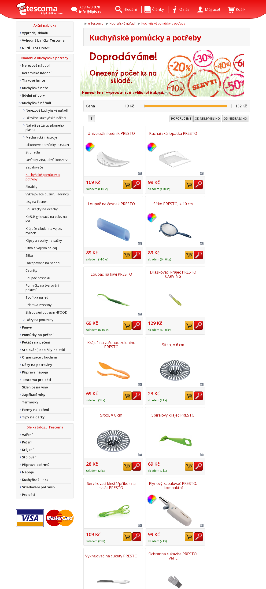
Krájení (27, 449)
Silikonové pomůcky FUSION (47, 145)
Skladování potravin (38, 487)
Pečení (27, 442)
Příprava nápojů (35, 372)
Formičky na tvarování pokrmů (42, 287)
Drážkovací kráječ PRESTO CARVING (223, 203)
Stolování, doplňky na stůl (43, 350)
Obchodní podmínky (86, 566)
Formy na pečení (35, 409)
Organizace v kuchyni (39, 357)
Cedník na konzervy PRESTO (223, 414)
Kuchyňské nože (35, 88)
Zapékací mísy (33, 394)
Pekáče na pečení (36, 342)
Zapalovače (34, 167)
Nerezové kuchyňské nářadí (47, 110)
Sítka (29, 255)
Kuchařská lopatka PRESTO (167, 133)
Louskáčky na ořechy (42, 209)
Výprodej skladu (35, 33)
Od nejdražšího (235, 119)
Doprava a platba (84, 559)
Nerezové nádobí (36, 65)
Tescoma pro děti (36, 379)
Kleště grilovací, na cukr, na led (46, 218)
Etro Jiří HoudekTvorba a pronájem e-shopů (229, 571)
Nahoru (236, 483)
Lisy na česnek (37, 201)
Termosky (30, 402)
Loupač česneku (38, 278)
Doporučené (181, 119)
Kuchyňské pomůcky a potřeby (43, 176)
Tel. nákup (78, 573)
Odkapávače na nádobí (43, 263)
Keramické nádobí (37, 73)
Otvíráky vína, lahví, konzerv (46, 159)
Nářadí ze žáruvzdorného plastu (45, 127)
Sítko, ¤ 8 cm (223, 273)
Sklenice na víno (35, 387)
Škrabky (31, 186)
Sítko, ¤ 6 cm (167, 273)
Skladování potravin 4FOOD (46, 312)
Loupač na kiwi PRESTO (167, 203)
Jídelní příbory (33, 95)
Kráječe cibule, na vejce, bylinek (44, 230)
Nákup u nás (80, 579)
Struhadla (33, 152)
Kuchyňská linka (35, 479)
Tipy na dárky (33, 417)
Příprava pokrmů (35, 464)
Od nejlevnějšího (207, 119)
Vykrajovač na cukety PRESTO (110, 414)
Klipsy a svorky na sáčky (44, 240)
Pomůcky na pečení (37, 335)
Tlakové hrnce (33, 80)
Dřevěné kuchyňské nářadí (46, 118)
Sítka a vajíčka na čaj (41, 248)
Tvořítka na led (37, 297)
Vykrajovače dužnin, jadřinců (47, 194)
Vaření (27, 434)
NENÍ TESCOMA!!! (36, 48)
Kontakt (76, 552)
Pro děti (28, 494)
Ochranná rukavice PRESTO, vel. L (166, 414)
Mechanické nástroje (41, 137)
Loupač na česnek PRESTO (223, 133)
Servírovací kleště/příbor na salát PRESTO (166, 344)
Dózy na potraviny (39, 320)
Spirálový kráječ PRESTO (110, 344)
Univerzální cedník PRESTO (110, 133)
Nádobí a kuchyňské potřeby (44, 58)
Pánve (27, 327)
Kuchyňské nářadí (36, 103)
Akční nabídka (44, 25)
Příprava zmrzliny (39, 305)
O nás (74, 546)
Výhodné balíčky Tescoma (43, 40)
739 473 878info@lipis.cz (90, 9)
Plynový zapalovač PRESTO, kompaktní (223, 344)
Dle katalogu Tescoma (44, 427)
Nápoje (28, 472)
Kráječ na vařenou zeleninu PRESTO (111, 273)
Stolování (29, 457)
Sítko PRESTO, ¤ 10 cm (110, 203)
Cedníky (31, 270)
